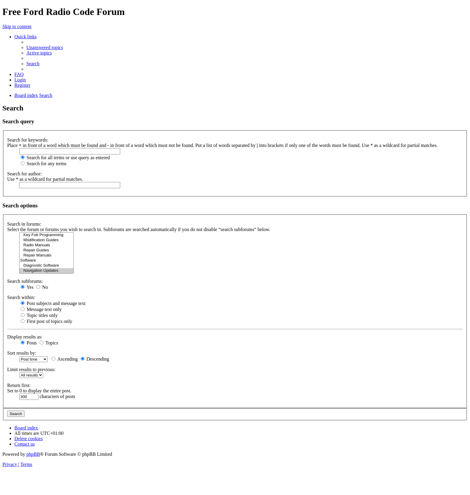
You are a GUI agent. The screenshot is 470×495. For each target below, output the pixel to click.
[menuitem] (44, 47)
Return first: (19, 385)
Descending (95, 359)
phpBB (33, 454)
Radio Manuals (46, 245)
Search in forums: (24, 224)
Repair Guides (46, 250)
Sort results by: (21, 353)
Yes (27, 287)
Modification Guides (46, 240)
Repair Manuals (46, 255)
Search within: (21, 297)
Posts (29, 342)
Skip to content (16, 26)
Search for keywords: (27, 139)
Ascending (65, 359)
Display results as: (24, 336)
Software (46, 260)
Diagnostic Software (46, 265)
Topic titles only (39, 315)
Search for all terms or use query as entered (65, 157)
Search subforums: (25, 281)
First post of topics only (46, 321)
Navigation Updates (46, 270)
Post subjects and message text (53, 303)
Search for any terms (44, 163)
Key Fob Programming (46, 235)
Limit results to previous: (31, 369)
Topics (49, 342)
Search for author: (24, 173)
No (42, 287)
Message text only (41, 309)
